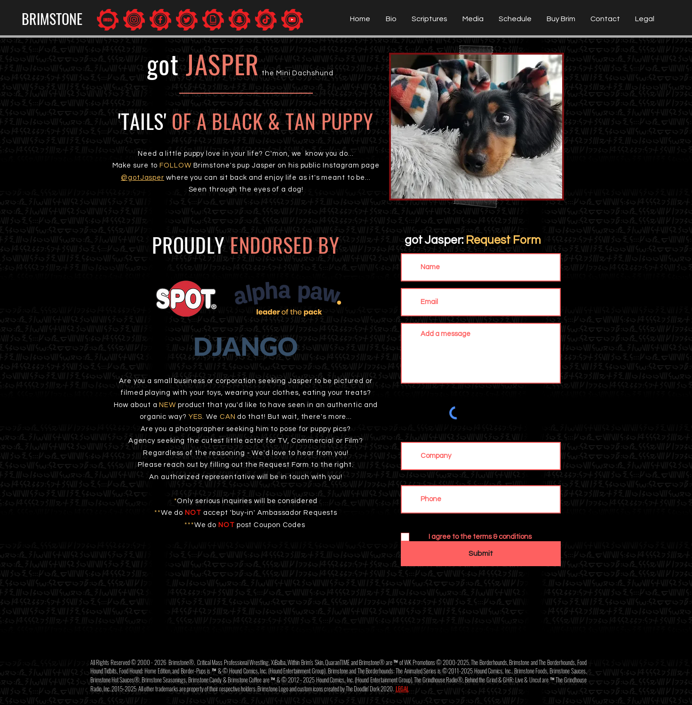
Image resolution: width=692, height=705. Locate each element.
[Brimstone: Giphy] (213, 20)
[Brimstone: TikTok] (266, 20)
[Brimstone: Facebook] (160, 20)
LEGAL (402, 688)
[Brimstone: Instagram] (134, 20)
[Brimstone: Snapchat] (239, 20)
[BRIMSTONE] (51, 18)
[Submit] (481, 553)
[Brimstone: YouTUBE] (292, 20)
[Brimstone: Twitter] (187, 20)
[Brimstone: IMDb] (108, 20)
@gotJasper (142, 177)
